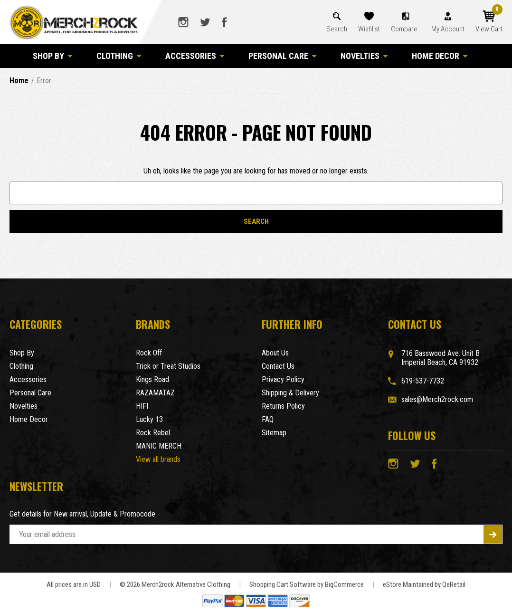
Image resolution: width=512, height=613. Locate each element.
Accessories (195, 56)
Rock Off (149, 352)
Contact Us (278, 366)
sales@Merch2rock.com (437, 399)
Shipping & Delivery (290, 392)
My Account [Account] (448, 29)
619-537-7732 (422, 380)
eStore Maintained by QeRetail (424, 584)
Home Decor (440, 56)
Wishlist (369, 29)
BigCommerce (344, 584)
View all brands (158, 459)
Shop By (53, 56)
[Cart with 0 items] (489, 21)
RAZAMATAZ (155, 392)
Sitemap (274, 432)
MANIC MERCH (158, 445)
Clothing (119, 56)
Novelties (364, 56)
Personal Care (282, 56)
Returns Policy (283, 406)
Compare (405, 29)
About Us (275, 352)
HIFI (142, 406)
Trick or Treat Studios (168, 366)
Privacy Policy (283, 379)
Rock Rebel (153, 432)
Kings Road (152, 379)
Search (336, 29)
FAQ (268, 419)
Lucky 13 (149, 419)
